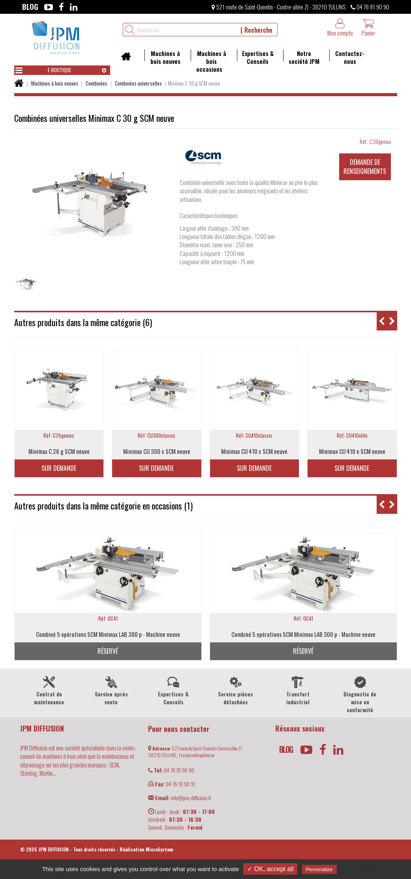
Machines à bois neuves (162, 57)
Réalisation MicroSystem (146, 849)
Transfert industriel (297, 690)
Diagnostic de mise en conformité (360, 694)
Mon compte (340, 27)
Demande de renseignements (364, 166)
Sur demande (58, 468)
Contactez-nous (347, 57)
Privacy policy (358, 869)
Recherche (258, 30)
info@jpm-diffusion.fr (179, 797)
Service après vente (111, 690)
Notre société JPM (301, 57)
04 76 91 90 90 (370, 6)
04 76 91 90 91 (171, 784)
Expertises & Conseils (255, 57)
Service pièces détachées (235, 690)
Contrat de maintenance (49, 690)
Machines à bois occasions (208, 61)
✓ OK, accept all (270, 869)
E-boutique (43, 70)
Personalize (319, 869)
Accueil (128, 59)
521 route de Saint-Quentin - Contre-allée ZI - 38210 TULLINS (278, 6)
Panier (368, 27)
